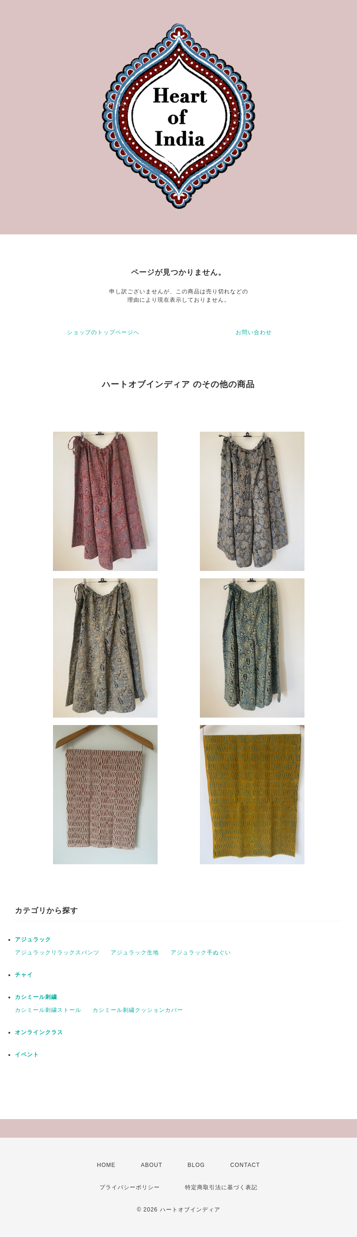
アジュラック (33, 939)
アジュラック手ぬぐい (201, 952)
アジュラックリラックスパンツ (57, 952)
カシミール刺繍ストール (48, 1010)
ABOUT (151, 1165)
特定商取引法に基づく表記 (221, 1187)
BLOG (196, 1165)
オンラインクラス (39, 1032)
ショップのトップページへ (103, 332)
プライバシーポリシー (129, 1187)
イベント (27, 1054)
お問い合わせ (254, 332)
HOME (106, 1165)
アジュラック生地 (135, 952)
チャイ (24, 974)
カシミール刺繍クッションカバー (138, 1010)
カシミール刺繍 (36, 997)
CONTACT (245, 1165)
